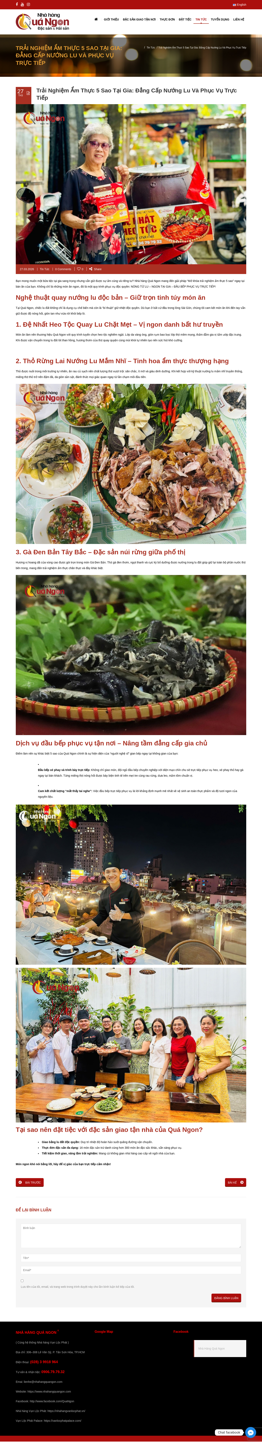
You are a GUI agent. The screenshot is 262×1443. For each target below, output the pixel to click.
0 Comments (63, 270)
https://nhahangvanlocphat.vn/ (66, 1412)
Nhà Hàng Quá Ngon (211, 1350)
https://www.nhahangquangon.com (49, 1393)
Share (95, 270)
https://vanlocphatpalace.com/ (62, 1422)
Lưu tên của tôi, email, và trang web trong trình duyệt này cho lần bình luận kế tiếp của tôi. (78, 1288)
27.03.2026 (27, 270)
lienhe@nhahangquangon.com (43, 1383)
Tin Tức (151, 49)
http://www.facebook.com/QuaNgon (52, 1402)
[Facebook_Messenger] (250, 1432)
